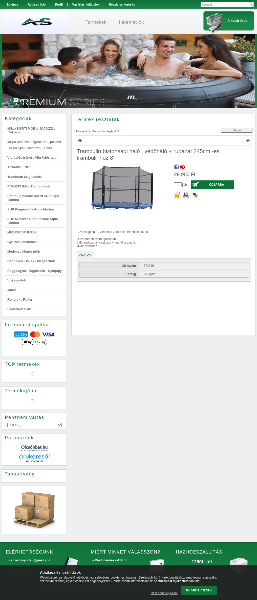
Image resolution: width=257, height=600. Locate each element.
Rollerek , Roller (19, 299)
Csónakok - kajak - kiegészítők (31, 261)
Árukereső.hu (34, 461)
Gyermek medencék (22, 242)
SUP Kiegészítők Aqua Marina (30, 209)
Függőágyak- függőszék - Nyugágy (34, 271)
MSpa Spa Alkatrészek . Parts (30, 148)
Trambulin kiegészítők (24, 177)
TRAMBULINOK (19, 167)
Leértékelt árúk (19, 309)
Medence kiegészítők (23, 251)
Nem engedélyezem (164, 593)
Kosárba (216, 184)
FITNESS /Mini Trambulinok (28, 186)
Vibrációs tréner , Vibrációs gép (32, 157)
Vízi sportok (16, 280)
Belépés (12, 4)
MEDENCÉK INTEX (22, 232)
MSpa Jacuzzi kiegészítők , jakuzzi (34, 142)
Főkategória (82, 131)
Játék (11, 290)
